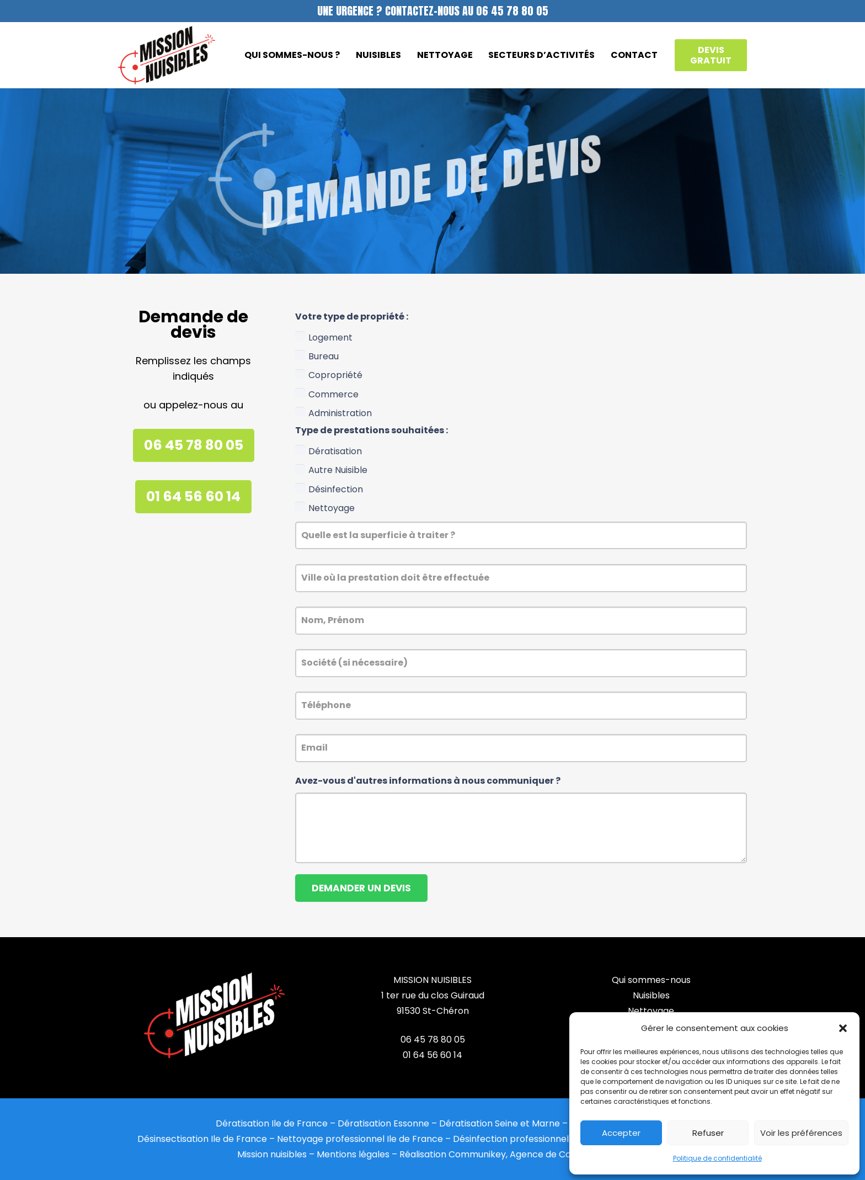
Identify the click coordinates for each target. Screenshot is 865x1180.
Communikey (477, 1154)
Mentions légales (353, 1154)
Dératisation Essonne (383, 1123)
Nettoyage (651, 1010)
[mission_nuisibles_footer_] (214, 1015)
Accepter (621, 1133)
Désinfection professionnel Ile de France (540, 1139)
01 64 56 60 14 (432, 1055)
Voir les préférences (801, 1133)
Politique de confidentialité (717, 1158)
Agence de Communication (569, 1154)
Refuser (708, 1133)
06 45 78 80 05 (433, 1039)
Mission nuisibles (272, 1154)
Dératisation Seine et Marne (499, 1123)
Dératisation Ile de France (272, 1123)
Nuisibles (651, 995)
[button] (842, 1028)
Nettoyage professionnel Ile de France (360, 1139)
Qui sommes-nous (651, 980)
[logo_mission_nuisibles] (166, 55)
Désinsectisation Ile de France (202, 1139)
